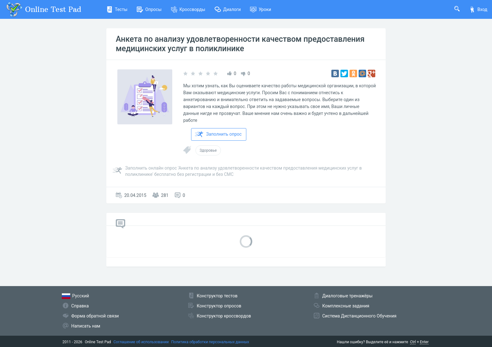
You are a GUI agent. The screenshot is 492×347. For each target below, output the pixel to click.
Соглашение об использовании (141, 342)
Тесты (116, 9)
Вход (478, 9)
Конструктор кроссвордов (224, 315)
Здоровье (208, 150)
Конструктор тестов (217, 295)
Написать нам (85, 325)
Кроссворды (188, 9)
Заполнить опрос (218, 134)
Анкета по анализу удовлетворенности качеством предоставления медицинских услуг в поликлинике (240, 44)
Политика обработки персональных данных (210, 342)
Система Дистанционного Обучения (359, 315)
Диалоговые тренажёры (347, 295)
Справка (80, 305)
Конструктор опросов (219, 305)
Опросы (149, 9)
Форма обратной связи (95, 315)
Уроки (260, 9)
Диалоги (228, 9)
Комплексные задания (345, 305)
